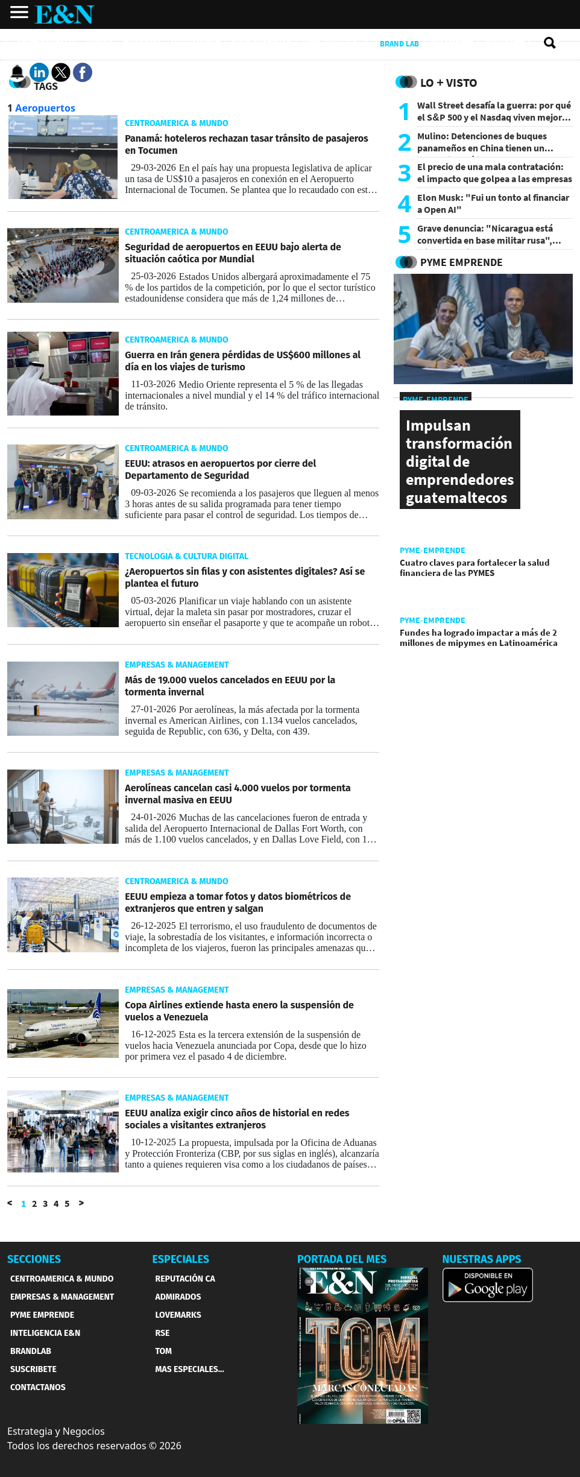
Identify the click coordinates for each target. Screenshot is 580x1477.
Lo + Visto (449, 82)
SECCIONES (34, 1259)
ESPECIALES (181, 1259)
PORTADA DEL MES (341, 1259)
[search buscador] (550, 43)
